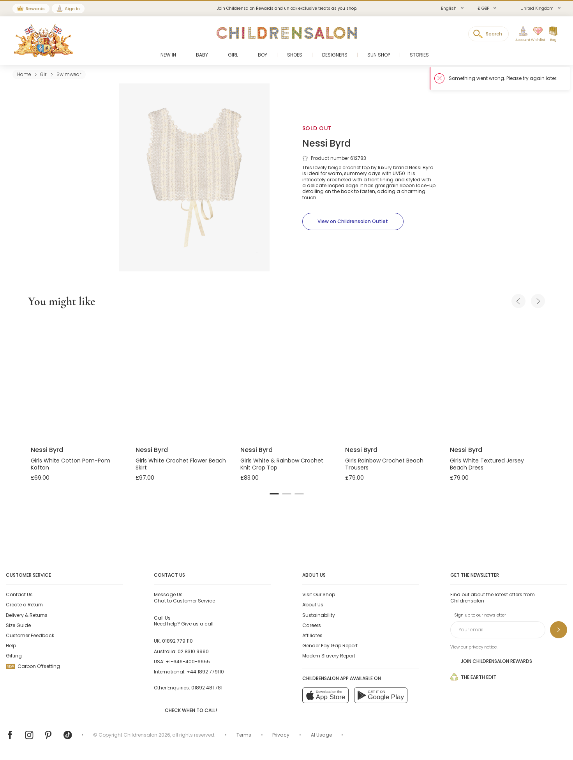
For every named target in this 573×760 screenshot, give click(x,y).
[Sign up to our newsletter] (558, 629)
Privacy (280, 735)
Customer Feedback (30, 635)
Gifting (14, 655)
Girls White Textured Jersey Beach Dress (487, 464)
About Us (312, 604)
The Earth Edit (473, 677)
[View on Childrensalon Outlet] (353, 221)
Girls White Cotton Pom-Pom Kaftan (70, 464)
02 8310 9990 (193, 651)
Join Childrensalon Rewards (491, 661)
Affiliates (312, 635)
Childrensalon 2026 (146, 735)
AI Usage (321, 735)
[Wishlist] (535, 34)
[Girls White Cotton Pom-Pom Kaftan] (77, 378)
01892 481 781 (206, 687)
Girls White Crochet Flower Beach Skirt (181, 464)
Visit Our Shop (318, 594)
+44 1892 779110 (205, 671)
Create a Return (24, 604)
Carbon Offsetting (33, 666)
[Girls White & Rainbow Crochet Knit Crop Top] (286, 378)
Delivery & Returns (27, 615)
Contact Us (19, 594)
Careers (311, 625)
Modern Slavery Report (328, 655)
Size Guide (18, 625)
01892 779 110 (177, 641)
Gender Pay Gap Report (330, 645)
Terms (243, 735)
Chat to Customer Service (184, 597)
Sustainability (318, 615)
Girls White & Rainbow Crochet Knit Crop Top (281, 464)
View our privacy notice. (473, 647)
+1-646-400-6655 (188, 661)
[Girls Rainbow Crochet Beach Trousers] (391, 378)
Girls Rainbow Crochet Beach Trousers (384, 464)
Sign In (72, 8)
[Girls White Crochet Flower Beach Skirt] (181, 378)
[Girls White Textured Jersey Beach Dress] (496, 378)
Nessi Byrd (326, 143)
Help (11, 645)
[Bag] (553, 34)
